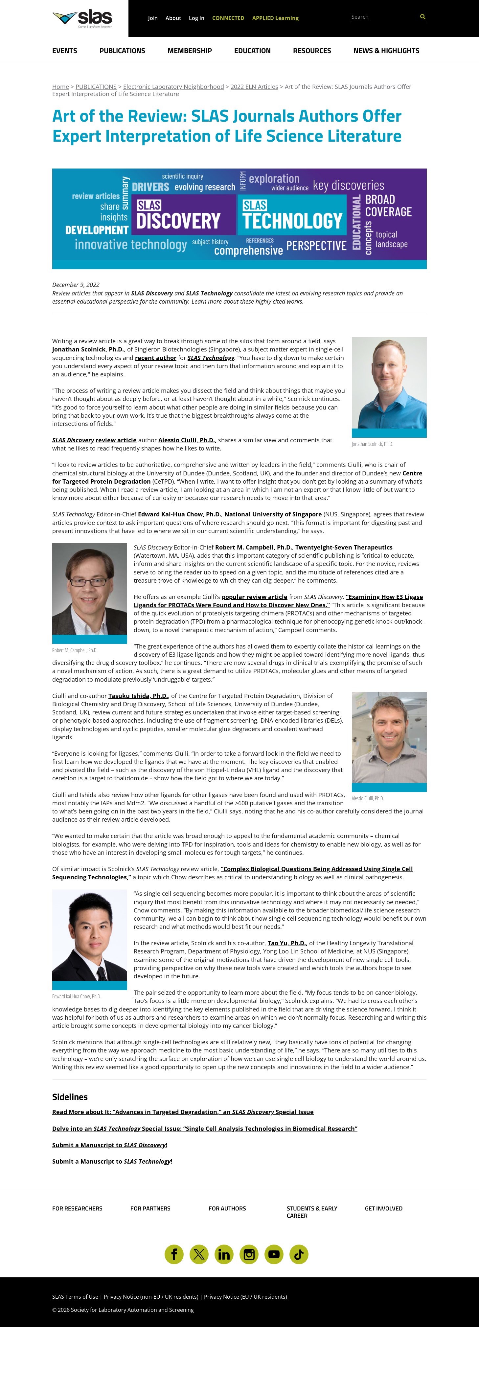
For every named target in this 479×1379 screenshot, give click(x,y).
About (173, 18)
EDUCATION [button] (252, 50)
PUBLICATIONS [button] (122, 50)
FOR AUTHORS (227, 1208)
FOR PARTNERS (150, 1208)
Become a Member (313, 1243)
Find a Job (300, 1264)
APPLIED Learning (275, 18)
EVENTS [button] (64, 50)
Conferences (69, 1256)
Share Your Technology (225, 1239)
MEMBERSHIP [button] (190, 50)
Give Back (379, 1236)
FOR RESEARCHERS (77, 1208)
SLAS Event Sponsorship (148, 1239)
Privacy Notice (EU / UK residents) (245, 1348)
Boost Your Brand (155, 1225)
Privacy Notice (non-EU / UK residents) (151, 1348)
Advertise (143, 1254)
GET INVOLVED (384, 1208)
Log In (196, 18)
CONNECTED (228, 18)
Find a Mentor (307, 1274)
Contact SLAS (383, 1274)
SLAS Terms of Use (75, 1348)
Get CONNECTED (388, 1264)
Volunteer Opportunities (384, 1250)
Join (153, 18)
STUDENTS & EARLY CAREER (312, 1212)
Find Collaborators (78, 1225)
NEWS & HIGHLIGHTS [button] (387, 50)
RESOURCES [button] (312, 50)
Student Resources (313, 1232)
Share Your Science (235, 1225)
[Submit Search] (422, 16)
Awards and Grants (314, 1253)
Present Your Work (235, 1254)
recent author (155, 358)
